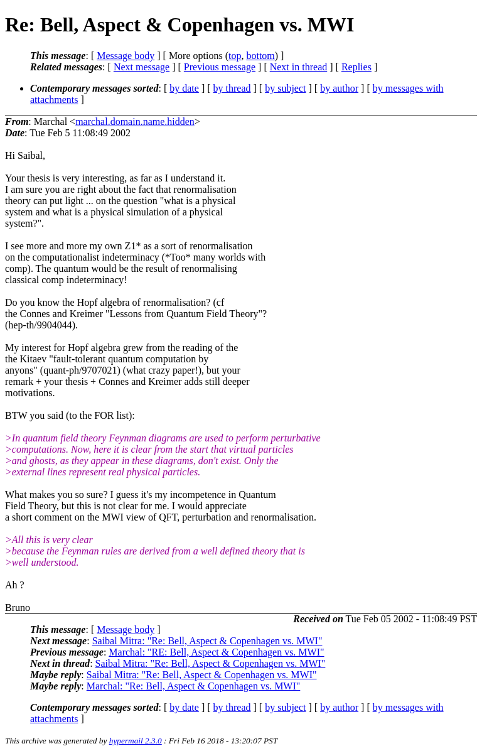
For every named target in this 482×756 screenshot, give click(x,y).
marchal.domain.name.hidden (135, 121)
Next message (141, 67)
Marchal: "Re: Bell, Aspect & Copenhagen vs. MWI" (194, 686)
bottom (260, 55)
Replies (356, 67)
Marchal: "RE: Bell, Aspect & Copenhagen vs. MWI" (216, 652)
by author (339, 88)
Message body (125, 55)
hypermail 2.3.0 (135, 740)
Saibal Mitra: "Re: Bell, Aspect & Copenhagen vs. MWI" (207, 640)
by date (184, 88)
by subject (285, 88)
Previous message (219, 67)
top (234, 55)
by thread (232, 88)
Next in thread (299, 67)
